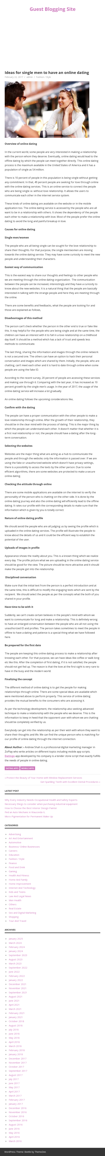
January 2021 (16, 1017)
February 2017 (17, 1099)
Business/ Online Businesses (24, 846)
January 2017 (16, 1103)
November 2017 (18, 1062)
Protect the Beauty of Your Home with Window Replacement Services (44, 777)
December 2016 (17, 1108)
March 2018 (15, 1046)
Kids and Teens (17, 891)
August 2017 (16, 1075)
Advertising (15, 834)
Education (14, 854)
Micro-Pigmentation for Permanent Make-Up (29, 816)
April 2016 (14, 1136)
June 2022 (14, 971)
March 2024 (15, 942)
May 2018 (14, 1037)
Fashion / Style (43, 77)
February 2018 (17, 1050)
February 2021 (17, 1013)
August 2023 (16, 959)
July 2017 (14, 1079)
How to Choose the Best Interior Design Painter (31, 808)
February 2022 (17, 975)
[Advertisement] (52, 42)
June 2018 (14, 1033)
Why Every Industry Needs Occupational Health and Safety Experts (41, 799)
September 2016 (18, 1120)
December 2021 (17, 984)
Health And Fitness (19, 875)
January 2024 (16, 951)
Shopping (14, 916)
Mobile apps (27, 768)
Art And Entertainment (21, 838)
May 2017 (14, 1087)
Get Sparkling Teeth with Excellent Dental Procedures (69, 781)
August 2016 (16, 1124)
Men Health (15, 900)
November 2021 (18, 988)
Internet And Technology (22, 887)
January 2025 (16, 938)
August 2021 (16, 996)
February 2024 (17, 947)
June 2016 (14, 1128)
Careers (13, 850)
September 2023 (18, 955)
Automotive (15, 842)
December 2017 (17, 1058)
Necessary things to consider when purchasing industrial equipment (41, 804)
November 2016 (18, 1112)
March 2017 (15, 1095)
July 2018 (14, 1029)
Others (12, 904)
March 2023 (15, 963)
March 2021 (15, 1008)
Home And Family (18, 879)
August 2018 (16, 1025)
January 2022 (16, 980)
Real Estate (15, 908)
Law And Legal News (20, 896)
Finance (13, 863)
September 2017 (18, 1070)
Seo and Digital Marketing (22, 912)
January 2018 (16, 1054)
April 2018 (14, 1042)
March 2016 (15, 1141)
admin (29, 77)
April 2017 (14, 1091)
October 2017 (16, 1066)
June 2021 (14, 1000)
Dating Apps (12, 768)
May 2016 (14, 1132)
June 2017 (14, 1083)
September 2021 (18, 992)
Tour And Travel (17, 920)
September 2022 (18, 967)
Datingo (10, 756)
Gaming (13, 871)
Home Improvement (20, 883)
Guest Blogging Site (53, 9)
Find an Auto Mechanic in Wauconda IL (25, 812)
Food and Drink (17, 867)
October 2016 (16, 1116)
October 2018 (16, 1021)
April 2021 (14, 1004)
